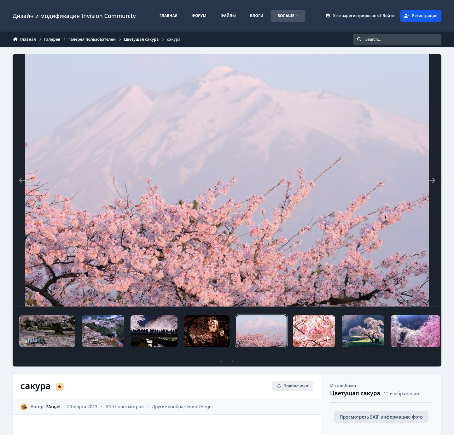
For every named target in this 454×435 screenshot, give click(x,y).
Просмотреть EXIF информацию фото (381, 417)
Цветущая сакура (355, 393)
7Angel (53, 406)
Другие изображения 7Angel (182, 406)
